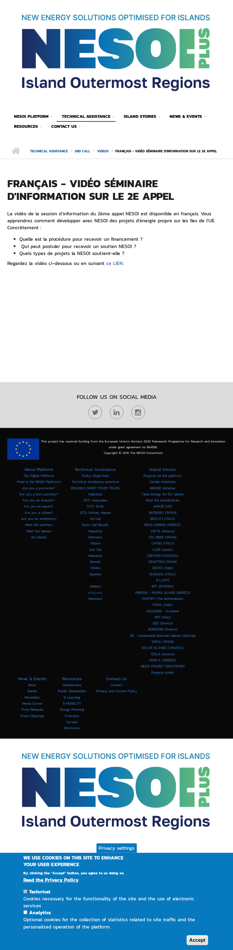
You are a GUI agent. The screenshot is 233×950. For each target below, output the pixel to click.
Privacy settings (116, 847)
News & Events (186, 116)
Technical (39, 891)
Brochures (71, 728)
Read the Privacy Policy (51, 879)
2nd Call (82, 151)
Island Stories (140, 116)
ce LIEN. (114, 263)
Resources (26, 126)
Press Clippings (32, 715)
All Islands (39, 537)
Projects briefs (162, 672)
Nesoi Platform (31, 116)
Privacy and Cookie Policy (116, 691)
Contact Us (64, 126)
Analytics (40, 912)
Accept (197, 940)
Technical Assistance (86, 116)
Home (15, 151)
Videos (103, 151)
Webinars (95, 598)
